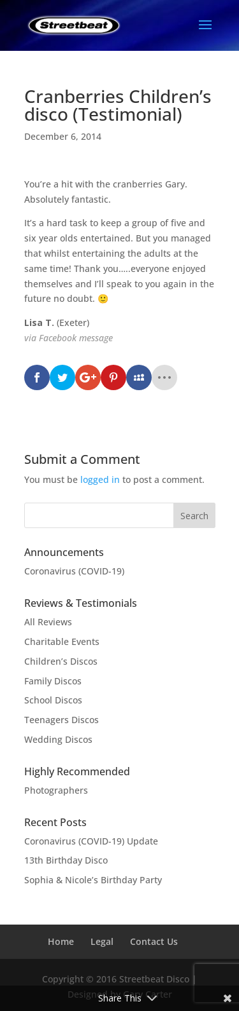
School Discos (53, 700)
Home (61, 941)
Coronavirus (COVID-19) (74, 571)
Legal (102, 941)
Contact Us (154, 941)
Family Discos (53, 681)
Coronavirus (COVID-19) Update (91, 841)
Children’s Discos (61, 661)
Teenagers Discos (61, 720)
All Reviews (48, 622)
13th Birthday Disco (66, 860)
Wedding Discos (58, 739)
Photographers (56, 790)
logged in (100, 479)
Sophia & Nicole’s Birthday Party (93, 880)
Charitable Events (61, 641)
